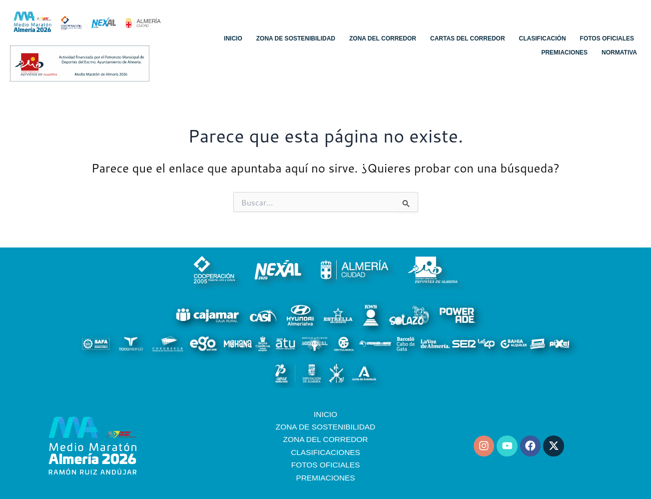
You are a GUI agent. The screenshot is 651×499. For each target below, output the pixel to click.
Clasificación (542, 38)
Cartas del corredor (467, 38)
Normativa (619, 52)
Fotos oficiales (607, 38)
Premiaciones (564, 52)
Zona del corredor (382, 38)
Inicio (233, 38)
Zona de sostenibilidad (295, 38)
